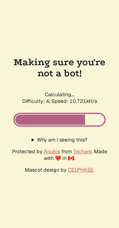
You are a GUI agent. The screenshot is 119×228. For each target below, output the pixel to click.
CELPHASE (81, 170)
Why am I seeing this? (62, 139)
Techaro (82, 151)
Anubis (52, 151)
